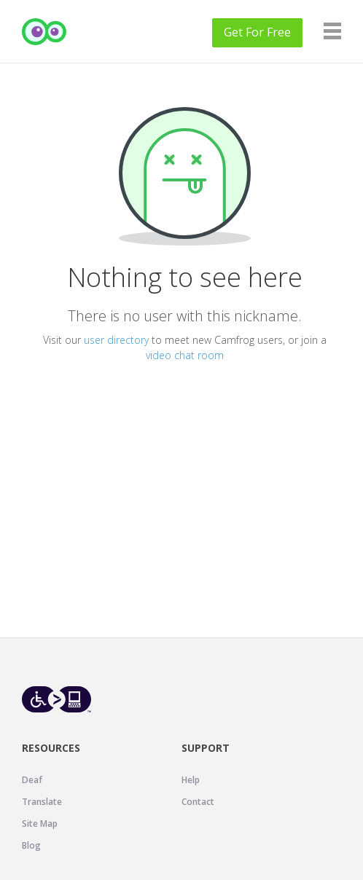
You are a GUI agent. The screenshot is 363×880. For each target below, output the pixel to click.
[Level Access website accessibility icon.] (56, 699)
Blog (31, 845)
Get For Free (257, 32)
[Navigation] (332, 31)
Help (191, 780)
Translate (42, 801)
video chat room (185, 355)
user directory (116, 340)
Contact (198, 801)
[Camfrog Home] (44, 31)
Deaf (32, 780)
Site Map (40, 823)
